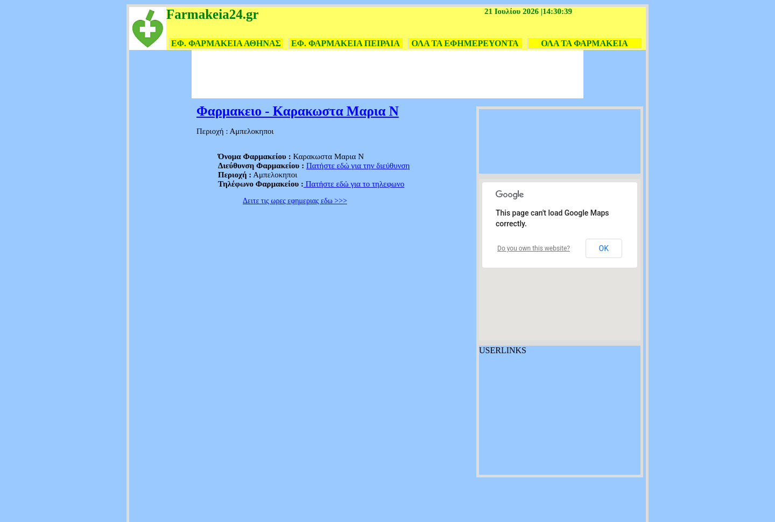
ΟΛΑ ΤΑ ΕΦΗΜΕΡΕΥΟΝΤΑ (464, 43)
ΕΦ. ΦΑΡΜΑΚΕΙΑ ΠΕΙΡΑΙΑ (345, 43)
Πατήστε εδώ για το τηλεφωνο (354, 184)
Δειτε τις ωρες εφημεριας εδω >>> (295, 201)
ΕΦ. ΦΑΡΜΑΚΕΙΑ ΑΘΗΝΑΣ (226, 43)
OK (604, 248)
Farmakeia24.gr (212, 14)
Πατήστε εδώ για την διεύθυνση (358, 165)
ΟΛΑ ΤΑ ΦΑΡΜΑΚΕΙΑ (584, 43)
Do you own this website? (533, 248)
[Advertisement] (387, 74)
